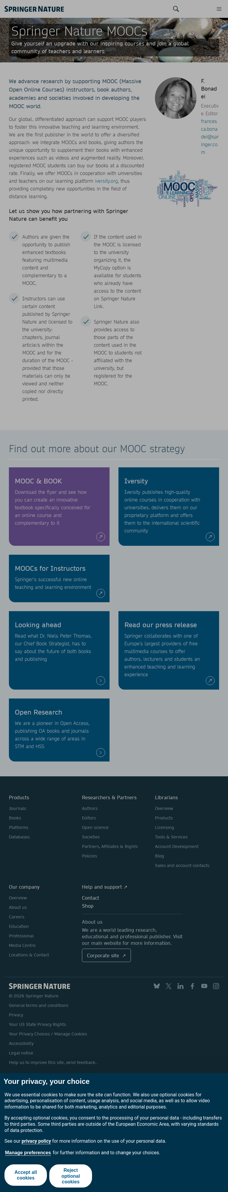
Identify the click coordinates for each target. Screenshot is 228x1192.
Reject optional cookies (71, 1176)
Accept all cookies (25, 1176)
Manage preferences (28, 1152)
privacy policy (36, 1141)
